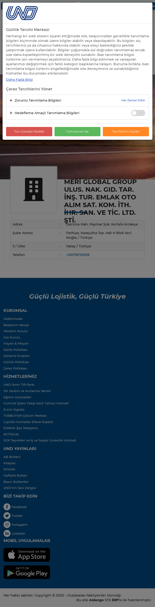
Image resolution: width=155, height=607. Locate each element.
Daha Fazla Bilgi (19, 80)
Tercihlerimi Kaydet (125, 131)
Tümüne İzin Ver (77, 131)
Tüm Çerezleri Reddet (29, 131)
